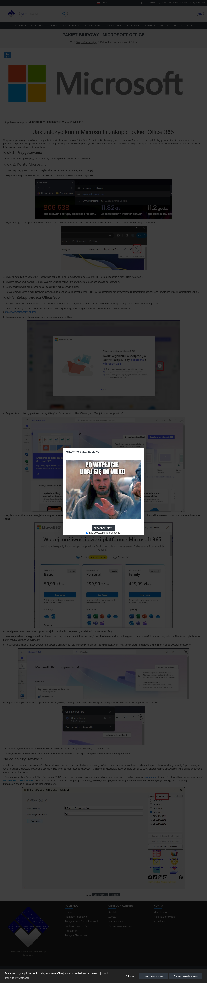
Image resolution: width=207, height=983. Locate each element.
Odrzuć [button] (130, 976)
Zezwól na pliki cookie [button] (186, 976)
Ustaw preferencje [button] (154, 976)
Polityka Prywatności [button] (17, 978)
